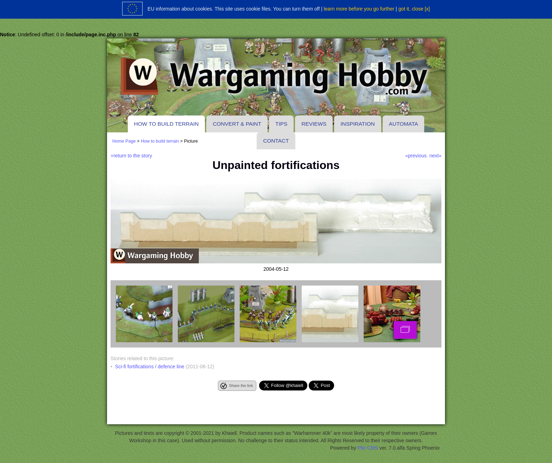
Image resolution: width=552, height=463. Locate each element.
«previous (416, 155)
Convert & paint (237, 124)
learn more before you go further (359, 9)
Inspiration (357, 124)
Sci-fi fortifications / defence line (149, 366)
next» (435, 155)
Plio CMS (368, 448)
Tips (281, 124)
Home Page (124, 141)
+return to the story (131, 155)
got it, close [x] (414, 9)
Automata (403, 124)
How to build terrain (166, 124)
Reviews (313, 124)
